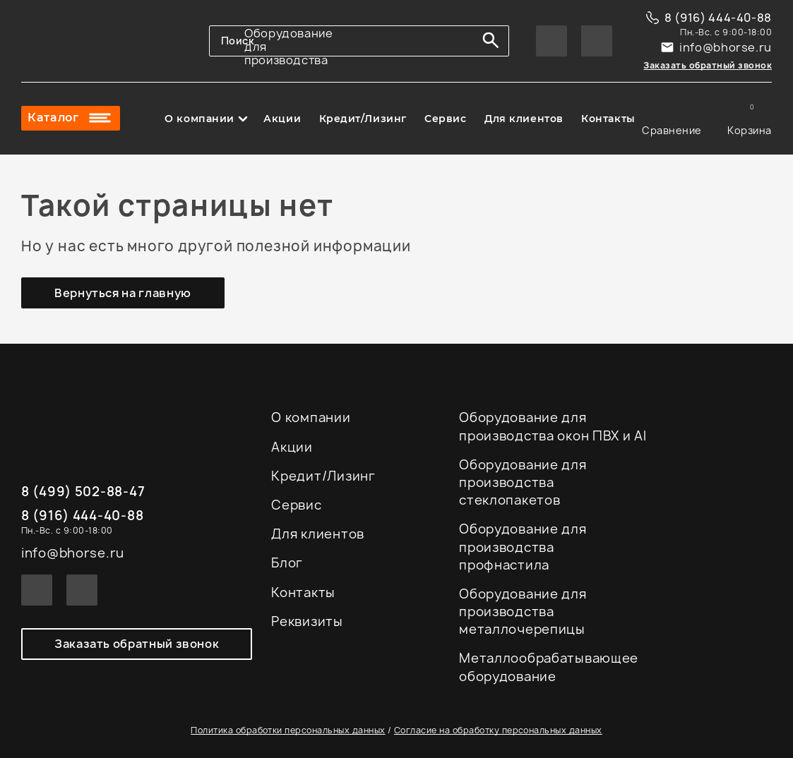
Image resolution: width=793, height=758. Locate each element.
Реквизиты (306, 621)
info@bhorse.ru (725, 47)
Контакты (608, 118)
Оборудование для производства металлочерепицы (523, 611)
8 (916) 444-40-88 (718, 17)
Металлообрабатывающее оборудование (548, 667)
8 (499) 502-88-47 (83, 492)
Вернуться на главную (122, 293)
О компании (199, 118)
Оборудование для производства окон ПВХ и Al (553, 426)
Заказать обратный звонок (707, 65)
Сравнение (672, 118)
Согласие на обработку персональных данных (498, 730)
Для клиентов (524, 118)
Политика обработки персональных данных (288, 730)
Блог (287, 563)
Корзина (749, 118)
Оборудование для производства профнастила (523, 546)
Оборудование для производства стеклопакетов (523, 482)
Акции (282, 118)
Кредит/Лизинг (363, 118)
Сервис (445, 118)
